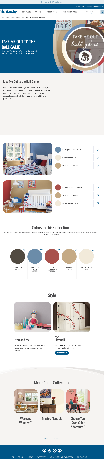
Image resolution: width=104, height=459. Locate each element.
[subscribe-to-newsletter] (95, 6)
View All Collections (52, 438)
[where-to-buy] (79, 6)
